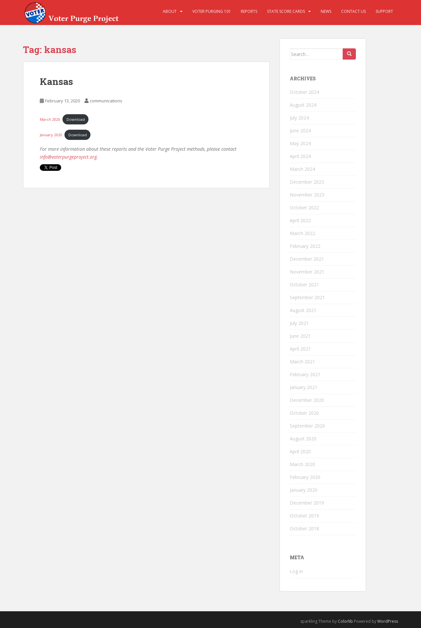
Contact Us (353, 11)
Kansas (56, 81)
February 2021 (305, 374)
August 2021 (303, 310)
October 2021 (304, 284)
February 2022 (305, 246)
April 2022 (300, 220)
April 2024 (300, 156)
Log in (296, 571)
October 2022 (304, 207)
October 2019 (304, 515)
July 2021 (299, 323)
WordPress (387, 621)
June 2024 (300, 130)
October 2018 (304, 528)
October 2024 (304, 92)
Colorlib (345, 621)
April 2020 (300, 451)
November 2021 (307, 272)
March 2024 (302, 169)
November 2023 (307, 195)
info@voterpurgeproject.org (68, 157)
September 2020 (307, 426)
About (170, 11)
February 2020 (305, 477)
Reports (249, 11)
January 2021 (303, 387)
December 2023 (307, 182)
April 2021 (300, 349)
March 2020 (50, 119)
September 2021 (307, 297)
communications (106, 101)
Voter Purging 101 (211, 11)
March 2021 (302, 361)
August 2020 (303, 438)
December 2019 (307, 503)
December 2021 (307, 259)
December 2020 (307, 400)
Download (75, 119)
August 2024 (303, 105)
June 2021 (300, 336)
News (326, 11)
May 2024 (300, 143)
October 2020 (304, 413)
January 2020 (51, 134)
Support (384, 11)
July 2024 (299, 118)
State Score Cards (286, 11)
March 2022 (302, 233)
